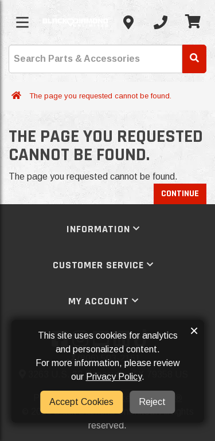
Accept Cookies (81, 402)
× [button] (194, 330)
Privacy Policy (114, 377)
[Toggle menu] (22, 22)
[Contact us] (128, 22)
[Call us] (160, 22)
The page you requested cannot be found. (100, 96)
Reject (152, 402)
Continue (180, 194)
